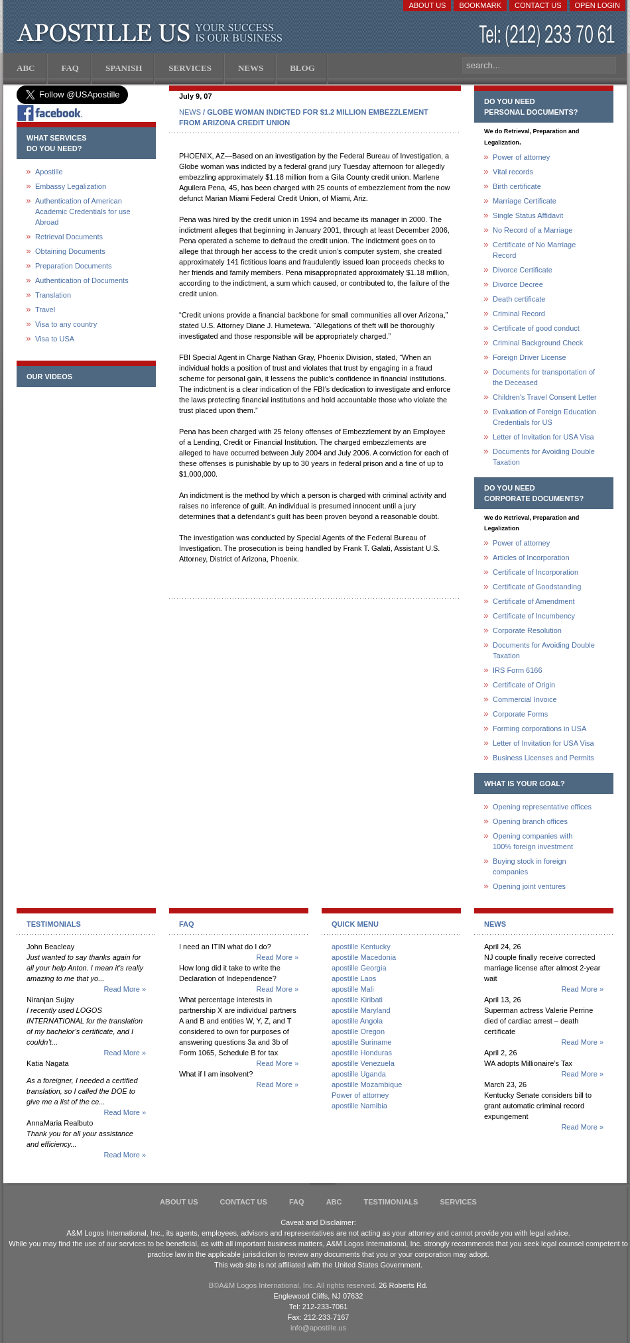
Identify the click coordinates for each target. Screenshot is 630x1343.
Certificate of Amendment (534, 601)
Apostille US (152, 33)
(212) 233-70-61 (548, 36)
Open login (597, 5)
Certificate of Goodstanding (537, 587)
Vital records (513, 172)
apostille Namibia (359, 1106)
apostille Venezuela (363, 1063)
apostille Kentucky (361, 947)
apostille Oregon (358, 1031)
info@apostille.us (318, 1328)
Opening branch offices (530, 821)
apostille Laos (354, 978)
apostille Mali (353, 989)
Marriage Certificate (524, 201)
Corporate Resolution (527, 630)
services (458, 1202)
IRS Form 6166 (517, 670)
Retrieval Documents (69, 237)
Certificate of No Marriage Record (534, 250)
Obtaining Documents (70, 251)
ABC (334, 1202)
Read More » (124, 989)
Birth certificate (517, 186)
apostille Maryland (361, 1010)
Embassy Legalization (70, 186)
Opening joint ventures (529, 886)
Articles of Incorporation (531, 557)
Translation (53, 295)
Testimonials (391, 1202)
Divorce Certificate (522, 270)
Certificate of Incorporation (535, 572)
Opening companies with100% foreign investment (533, 841)
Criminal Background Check (538, 343)
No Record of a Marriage (532, 230)
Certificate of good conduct (536, 328)
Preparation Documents (73, 266)
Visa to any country (66, 324)
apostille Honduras (362, 1053)
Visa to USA (54, 339)
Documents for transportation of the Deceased (544, 377)
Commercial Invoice (525, 699)
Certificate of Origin (524, 685)
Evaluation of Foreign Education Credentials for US (544, 417)
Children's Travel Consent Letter (545, 397)
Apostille (49, 172)
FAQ (296, 1202)
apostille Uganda (359, 1074)
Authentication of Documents (82, 280)
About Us (427, 5)
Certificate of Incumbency (534, 616)
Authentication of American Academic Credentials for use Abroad (83, 211)
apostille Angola (357, 1021)
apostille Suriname (362, 1042)
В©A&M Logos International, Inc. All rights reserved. (293, 1285)
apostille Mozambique (367, 1084)
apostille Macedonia (364, 957)
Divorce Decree (518, 284)
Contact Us (538, 5)
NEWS (190, 112)
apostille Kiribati (357, 1000)
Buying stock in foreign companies (529, 866)
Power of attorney (521, 157)
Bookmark (480, 5)
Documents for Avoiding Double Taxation (544, 456)
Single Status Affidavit (528, 215)
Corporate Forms (520, 714)
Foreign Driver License (529, 357)
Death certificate (519, 299)
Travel (45, 310)
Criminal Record (519, 314)
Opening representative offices (542, 807)
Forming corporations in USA (539, 728)
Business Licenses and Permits (543, 758)
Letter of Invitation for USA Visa (543, 437)
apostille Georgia (359, 968)
